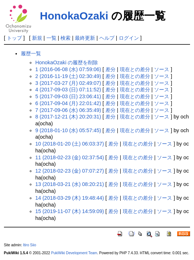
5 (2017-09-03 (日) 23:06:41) (68, 96)
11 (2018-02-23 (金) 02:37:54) (69, 157)
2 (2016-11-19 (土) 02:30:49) (68, 76)
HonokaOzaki (74, 16)
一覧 (51, 38)
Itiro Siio (29, 245)
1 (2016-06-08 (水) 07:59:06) (68, 69)
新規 (37, 38)
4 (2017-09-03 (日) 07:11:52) (68, 89)
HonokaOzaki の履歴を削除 (66, 62)
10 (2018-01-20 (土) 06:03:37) (69, 144)
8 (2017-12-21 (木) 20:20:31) (68, 117)
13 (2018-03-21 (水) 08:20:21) (69, 184)
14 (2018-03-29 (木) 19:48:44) (69, 198)
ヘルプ (106, 38)
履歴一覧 (31, 53)
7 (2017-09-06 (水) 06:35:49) (68, 110)
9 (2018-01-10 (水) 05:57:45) (68, 130)
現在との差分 (135, 69)
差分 (110, 69)
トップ (14, 38)
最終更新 (85, 38)
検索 (65, 38)
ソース (161, 69)
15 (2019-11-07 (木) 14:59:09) (69, 211)
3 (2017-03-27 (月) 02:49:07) (68, 83)
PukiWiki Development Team (74, 253)
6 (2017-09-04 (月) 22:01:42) (68, 103)
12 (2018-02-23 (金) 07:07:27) (69, 171)
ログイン (129, 38)
